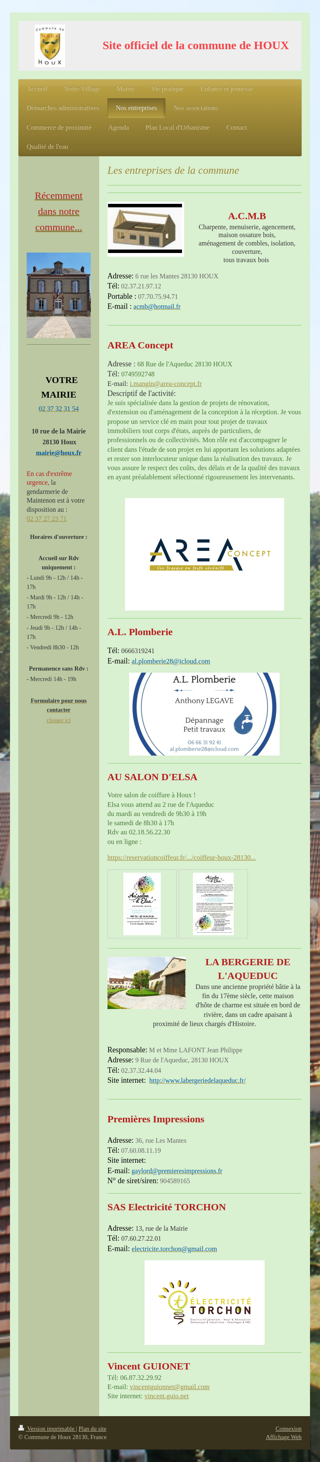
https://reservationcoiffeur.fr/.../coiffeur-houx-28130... (182, 857)
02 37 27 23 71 (47, 518)
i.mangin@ (145, 384)
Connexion (288, 1428)
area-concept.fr (181, 384)
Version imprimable (47, 1428)
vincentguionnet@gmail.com (170, 1387)
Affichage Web (284, 1437)
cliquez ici (59, 720)
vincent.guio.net (167, 1396)
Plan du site (93, 1428)
